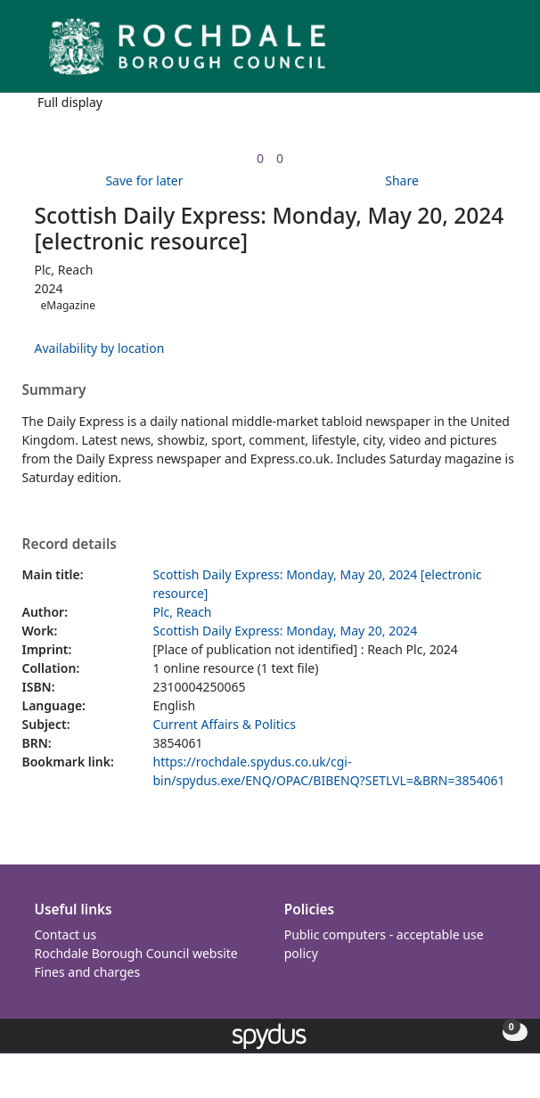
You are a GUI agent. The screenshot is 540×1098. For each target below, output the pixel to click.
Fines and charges (88, 971)
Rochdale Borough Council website (136, 953)
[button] (477, 53)
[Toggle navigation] (499, 53)
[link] (260, 158)
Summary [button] (54, 390)
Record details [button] (69, 545)
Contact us (66, 934)
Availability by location (100, 348)
